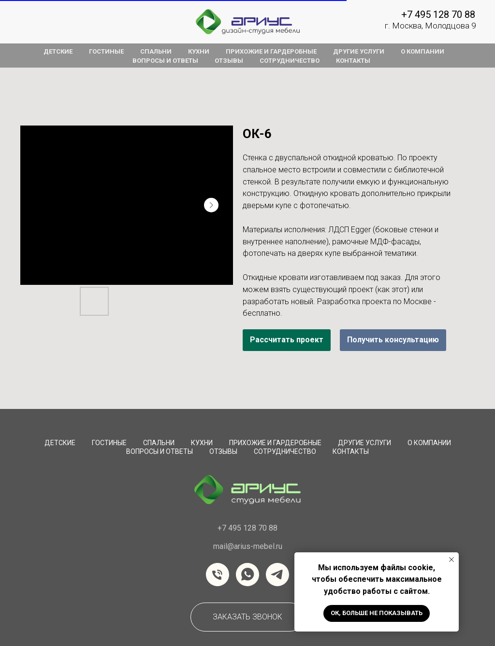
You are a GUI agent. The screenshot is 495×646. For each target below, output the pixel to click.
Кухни (202, 443)
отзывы (229, 60)
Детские (59, 443)
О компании (429, 443)
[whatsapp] (247, 574)
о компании (422, 51)
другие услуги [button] (358, 51)
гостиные (106, 51)
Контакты (351, 451)
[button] (247, 617)
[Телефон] (217, 574)
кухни (198, 51)
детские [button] (58, 51)
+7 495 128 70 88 (438, 14)
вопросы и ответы (165, 60)
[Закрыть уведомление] (451, 559)
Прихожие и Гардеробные (275, 443)
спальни (156, 51)
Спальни (159, 443)
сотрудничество (285, 451)
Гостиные (109, 443)
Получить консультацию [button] (393, 339)
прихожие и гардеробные (271, 51)
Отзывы (223, 451)
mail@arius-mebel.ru (247, 546)
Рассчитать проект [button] (286, 339)
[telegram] (277, 574)
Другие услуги (364, 443)
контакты (353, 60)
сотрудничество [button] (290, 60)
